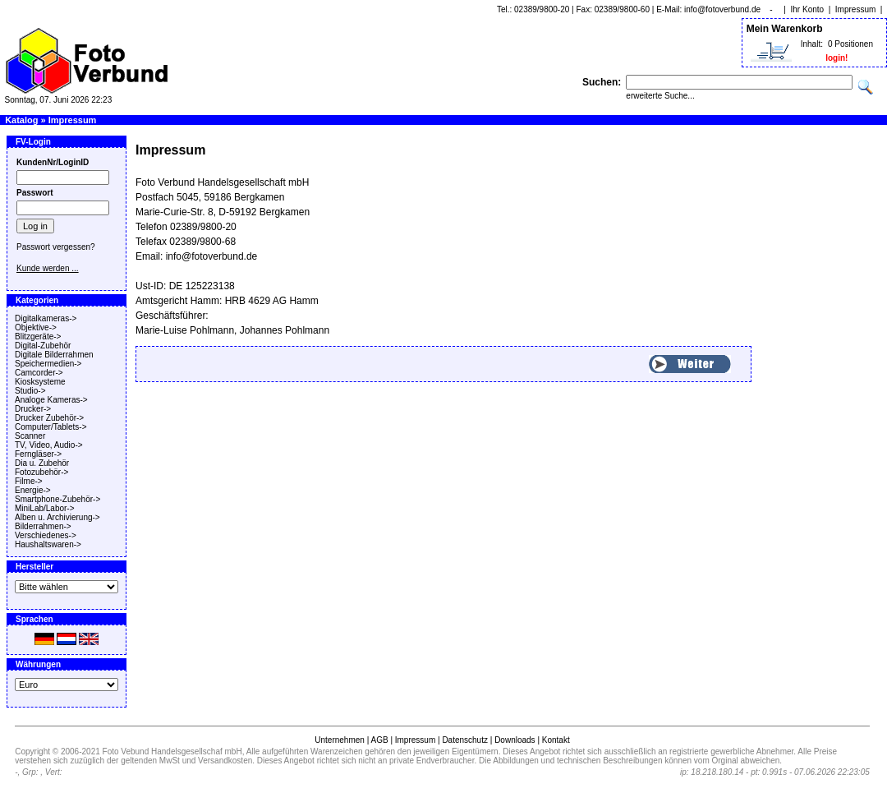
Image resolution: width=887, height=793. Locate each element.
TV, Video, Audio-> (49, 445)
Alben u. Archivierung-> (57, 517)
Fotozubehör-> (41, 472)
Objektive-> (36, 327)
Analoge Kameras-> (51, 399)
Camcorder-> (39, 372)
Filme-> (29, 481)
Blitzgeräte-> (38, 336)
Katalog (21, 120)
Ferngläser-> (38, 454)
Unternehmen (340, 740)
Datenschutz (465, 740)
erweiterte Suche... (660, 95)
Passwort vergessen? (55, 246)
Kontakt (556, 740)
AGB (379, 740)
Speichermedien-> (48, 363)
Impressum (855, 9)
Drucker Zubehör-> (49, 417)
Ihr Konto (808, 9)
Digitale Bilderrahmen (54, 354)
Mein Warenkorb (785, 29)
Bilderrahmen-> (43, 526)
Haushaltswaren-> (48, 544)
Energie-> (33, 490)
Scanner (30, 435)
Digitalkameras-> (45, 318)
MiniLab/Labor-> (45, 508)
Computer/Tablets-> (51, 426)
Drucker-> (33, 408)
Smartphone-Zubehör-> (57, 499)
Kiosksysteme (40, 381)
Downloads (514, 740)
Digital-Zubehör (43, 345)
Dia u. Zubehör (42, 463)
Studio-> (30, 390)
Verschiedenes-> (45, 535)
